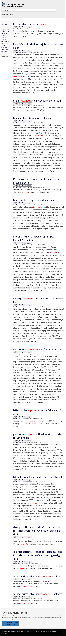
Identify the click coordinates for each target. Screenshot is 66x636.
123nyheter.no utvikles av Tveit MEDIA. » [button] (11, 623)
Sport (3, 45)
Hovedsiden (5, 25)
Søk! (54, 10)
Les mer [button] (5, 633)
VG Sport (18, 105)
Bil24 (17, 28)
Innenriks (4, 33)
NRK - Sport (18, 52)
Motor (3, 35)
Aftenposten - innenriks (21, 539)
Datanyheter (5, 29)
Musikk (3, 37)
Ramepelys (4, 43)
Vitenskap (4, 49)
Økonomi (4, 51)
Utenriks (4, 47)
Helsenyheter (5, 31)
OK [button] (62, 632)
